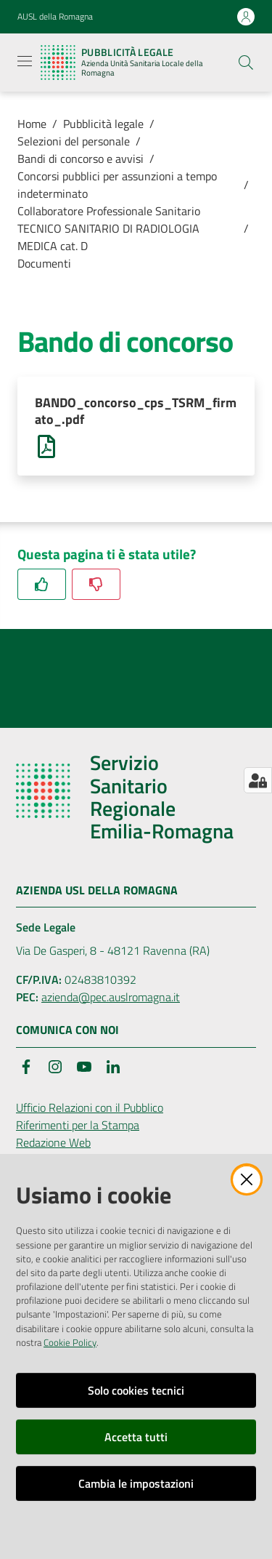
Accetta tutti (136, 1437)
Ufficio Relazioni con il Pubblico (89, 1107)
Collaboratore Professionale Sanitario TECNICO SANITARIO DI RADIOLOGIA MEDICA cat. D (108, 228)
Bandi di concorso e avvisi (80, 158)
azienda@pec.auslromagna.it (110, 997)
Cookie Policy (70, 1342)
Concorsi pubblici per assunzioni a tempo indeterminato (117, 184)
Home (31, 123)
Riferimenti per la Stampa (77, 1125)
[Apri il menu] (24, 61)
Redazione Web (53, 1142)
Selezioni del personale (73, 141)
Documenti (44, 263)
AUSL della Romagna (55, 16)
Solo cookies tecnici (136, 1390)
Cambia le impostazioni (136, 1483)
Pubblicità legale (103, 123)
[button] (246, 62)
